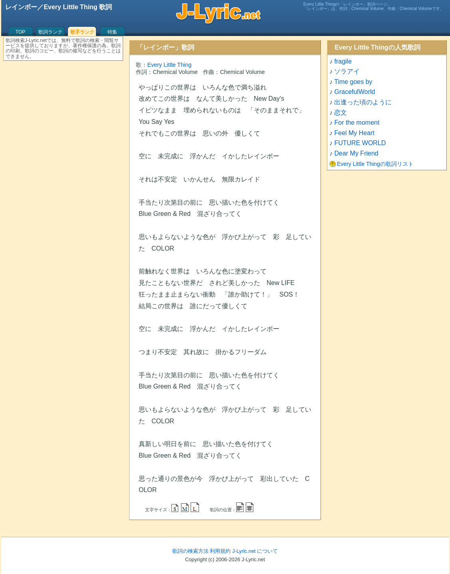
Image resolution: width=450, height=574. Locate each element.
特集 (112, 32)
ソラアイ (347, 71)
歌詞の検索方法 (190, 551)
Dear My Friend (356, 153)
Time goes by (353, 81)
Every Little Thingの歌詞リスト (375, 164)
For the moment (356, 122)
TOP (20, 32)
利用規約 (220, 551)
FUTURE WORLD (360, 143)
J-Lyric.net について (255, 551)
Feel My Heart (354, 133)
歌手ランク (82, 32)
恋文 (340, 112)
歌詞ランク (50, 32)
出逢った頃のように (363, 102)
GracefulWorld (354, 91)
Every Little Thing (169, 65)
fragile (343, 61)
